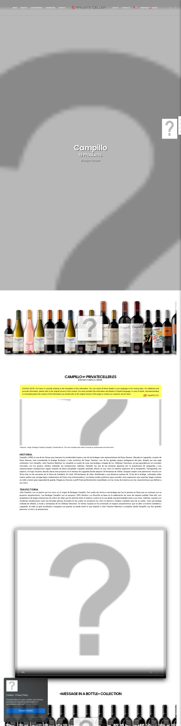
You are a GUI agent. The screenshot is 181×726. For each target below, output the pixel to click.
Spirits (62, 8)
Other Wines (36, 8)
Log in (115, 8)
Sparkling (50, 8)
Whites (24, 8)
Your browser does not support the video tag (90, 603)
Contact (126, 8)
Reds (15, 8)
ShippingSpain (148, 8)
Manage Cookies (37, 717)
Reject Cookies (13, 717)
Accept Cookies (26, 711)
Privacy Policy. (31, 704)
